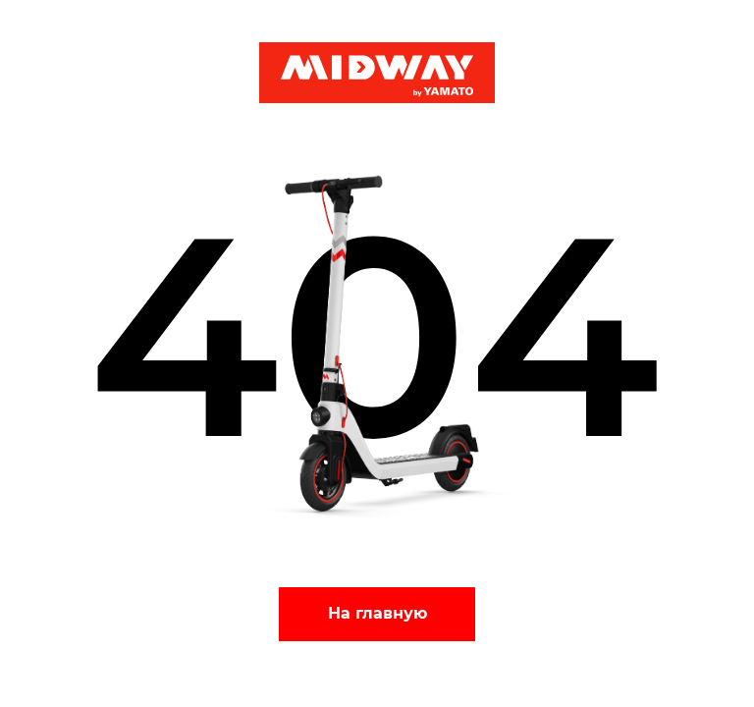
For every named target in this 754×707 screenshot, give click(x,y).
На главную (377, 613)
